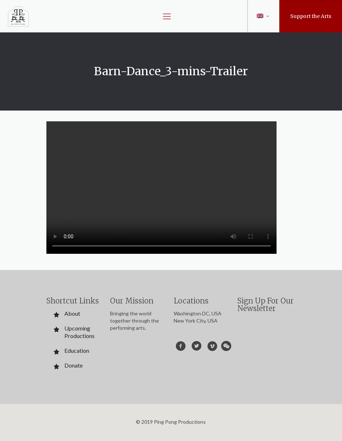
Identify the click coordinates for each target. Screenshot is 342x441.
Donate (73, 365)
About (72, 313)
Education (76, 350)
